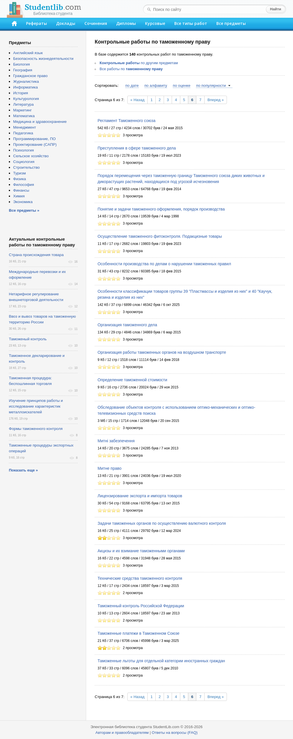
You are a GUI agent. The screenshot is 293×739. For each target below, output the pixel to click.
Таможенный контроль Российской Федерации (141, 606)
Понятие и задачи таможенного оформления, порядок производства (161, 209)
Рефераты (36, 23)
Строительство (26, 167)
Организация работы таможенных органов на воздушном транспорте (162, 352)
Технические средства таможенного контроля (140, 578)
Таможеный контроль (28, 339)
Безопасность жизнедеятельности (43, 58)
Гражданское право (30, 76)
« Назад (137, 100)
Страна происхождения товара (36, 255)
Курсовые (155, 23)
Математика (24, 116)
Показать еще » (23, 470)
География (22, 70)
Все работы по (131, 69)
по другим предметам (139, 63)
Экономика (23, 202)
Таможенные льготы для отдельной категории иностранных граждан (161, 661)
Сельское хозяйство (31, 156)
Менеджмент (24, 127)
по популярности (211, 85)
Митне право (110, 468)
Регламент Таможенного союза (126, 120)
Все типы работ (190, 23)
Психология (23, 150)
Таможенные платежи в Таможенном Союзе (138, 633)
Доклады (65, 23)
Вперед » (215, 100)
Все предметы (231, 23)
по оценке (181, 85)
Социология (23, 162)
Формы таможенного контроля (36, 429)
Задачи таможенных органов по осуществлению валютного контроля (162, 523)
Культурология (26, 99)
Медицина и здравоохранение (40, 121)
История (20, 93)
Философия (23, 184)
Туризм (19, 173)
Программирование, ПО (34, 139)
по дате (132, 85)
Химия (19, 196)
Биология (21, 64)
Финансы (21, 190)
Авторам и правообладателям (122, 732)
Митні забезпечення (116, 441)
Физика (19, 179)
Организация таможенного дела (127, 325)
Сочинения (95, 23)
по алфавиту (155, 85)
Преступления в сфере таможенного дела (137, 148)
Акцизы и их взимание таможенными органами (141, 551)
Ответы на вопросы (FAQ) (174, 732)
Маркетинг (22, 110)
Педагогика (23, 133)
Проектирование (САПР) (35, 144)
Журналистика (26, 81)
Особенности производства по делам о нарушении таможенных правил (164, 264)
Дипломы (126, 23)
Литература (23, 104)
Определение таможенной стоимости (132, 380)
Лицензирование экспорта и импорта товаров (140, 496)
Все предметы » (24, 210)
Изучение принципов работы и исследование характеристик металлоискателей (36, 406)
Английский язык (28, 53)
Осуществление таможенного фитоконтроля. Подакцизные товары (160, 236)
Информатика (25, 87)
